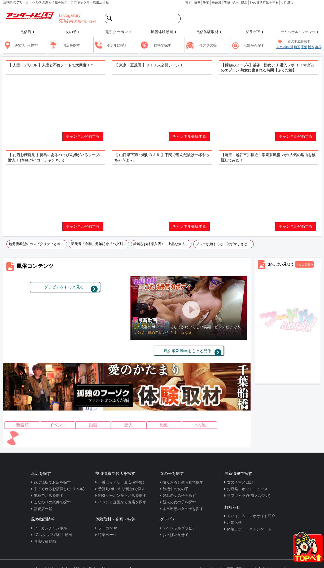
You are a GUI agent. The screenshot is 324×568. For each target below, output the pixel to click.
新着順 (22, 425)
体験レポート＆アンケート (249, 529)
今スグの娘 (208, 45)
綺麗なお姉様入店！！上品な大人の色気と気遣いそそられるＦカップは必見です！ (162, 244)
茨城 (227, 2)
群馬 (244, 2)
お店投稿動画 (45, 541)
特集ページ (107, 535)
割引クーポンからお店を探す (122, 495)
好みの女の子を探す (179, 495)
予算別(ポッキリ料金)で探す (121, 489)
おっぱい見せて (176, 535)
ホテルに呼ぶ (117, 45)
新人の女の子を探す (179, 502)
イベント (57, 425)
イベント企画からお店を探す (122, 502)
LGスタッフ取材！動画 (53, 535)
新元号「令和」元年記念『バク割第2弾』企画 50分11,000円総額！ (100, 244)
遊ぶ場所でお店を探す (52, 482)
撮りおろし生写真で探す (183, 482)
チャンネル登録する (82, 136)
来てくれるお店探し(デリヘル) (59, 489)
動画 (93, 425)
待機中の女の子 (176, 489)
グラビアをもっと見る (64, 287)
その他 (199, 425)
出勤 (164, 425)
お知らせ (234, 522)
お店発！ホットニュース (247, 489)
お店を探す (71, 45)
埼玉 (197, 2)
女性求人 (287, 2)
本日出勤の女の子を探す (183, 509)
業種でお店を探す (48, 495)
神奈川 (216, 2)
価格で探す (162, 45)
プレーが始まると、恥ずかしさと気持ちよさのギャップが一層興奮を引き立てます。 (225, 244)
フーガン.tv (107, 528)
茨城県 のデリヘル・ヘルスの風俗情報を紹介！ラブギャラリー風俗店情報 (56, 2)
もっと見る (303, 264)
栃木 (235, 2)
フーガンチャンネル (50, 528)
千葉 (206, 2)
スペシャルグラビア (179, 528)
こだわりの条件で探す (52, 502)
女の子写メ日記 (240, 482)
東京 (188, 2)
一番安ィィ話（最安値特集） (122, 482)
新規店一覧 (43, 509)
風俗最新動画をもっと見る (188, 350)
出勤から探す (253, 45)
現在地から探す (26, 45)
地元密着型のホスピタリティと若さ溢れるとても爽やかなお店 (38, 244)
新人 (128, 425)
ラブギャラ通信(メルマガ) (248, 495)
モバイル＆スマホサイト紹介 (251, 516)
